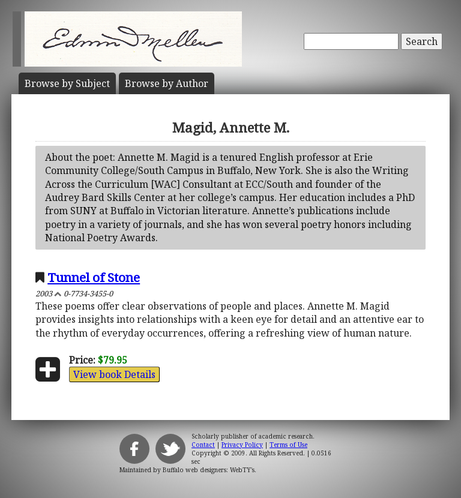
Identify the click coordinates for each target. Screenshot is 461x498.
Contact (203, 444)
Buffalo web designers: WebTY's (209, 470)
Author (166, 83)
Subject (67, 83)
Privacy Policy (242, 444)
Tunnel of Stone (93, 277)
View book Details (114, 374)
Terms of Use (288, 444)
